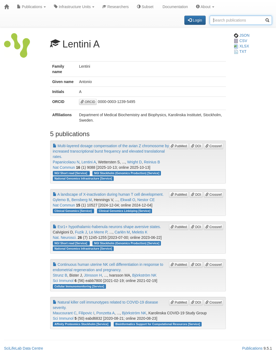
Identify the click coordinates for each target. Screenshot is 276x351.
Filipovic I (86, 313)
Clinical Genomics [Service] (73, 210)
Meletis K (140, 232)
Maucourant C (65, 313)
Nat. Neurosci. (65, 237)
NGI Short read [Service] (71, 173)
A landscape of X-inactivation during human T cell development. (108, 194)
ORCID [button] (88, 102)
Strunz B (60, 275)
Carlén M (122, 232)
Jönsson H (93, 275)
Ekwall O (127, 200)
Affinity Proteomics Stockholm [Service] (81, 324)
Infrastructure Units (74, 7)
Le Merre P (98, 232)
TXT (240, 51)
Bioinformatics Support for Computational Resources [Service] (157, 324)
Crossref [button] (213, 146)
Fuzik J (81, 232)
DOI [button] (196, 146)
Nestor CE (146, 200)
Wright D (134, 162)
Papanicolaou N (66, 162)
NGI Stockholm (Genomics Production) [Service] (126, 173)
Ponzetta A (105, 313)
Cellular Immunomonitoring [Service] (79, 286)
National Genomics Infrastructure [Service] (83, 178)
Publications (31, 7)
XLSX (241, 46)
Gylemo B (61, 200)
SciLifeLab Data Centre (23, 348)
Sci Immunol (63, 280)
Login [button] (195, 20)
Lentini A (88, 162)
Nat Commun (64, 167)
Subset (145, 7)
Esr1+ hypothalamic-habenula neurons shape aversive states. (107, 227)
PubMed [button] (179, 146)
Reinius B (152, 162)
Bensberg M (81, 200)
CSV (240, 41)
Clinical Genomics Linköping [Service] (124, 210)
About (205, 7)
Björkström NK (144, 275)
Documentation (174, 7)
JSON (241, 35)
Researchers (115, 7)
